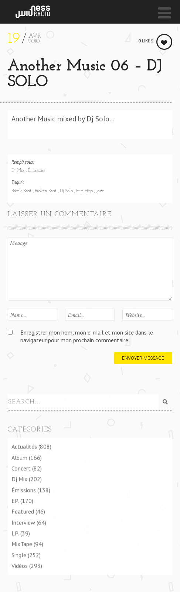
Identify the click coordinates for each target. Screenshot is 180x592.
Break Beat (22, 191)
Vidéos (19, 566)
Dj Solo (67, 191)
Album (19, 457)
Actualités (24, 446)
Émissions (36, 170)
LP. (15, 533)
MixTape (21, 544)
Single (18, 554)
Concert (21, 468)
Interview (23, 522)
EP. (15, 501)
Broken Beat (46, 191)
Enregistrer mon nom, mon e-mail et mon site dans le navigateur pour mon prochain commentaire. (86, 336)
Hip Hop (85, 191)
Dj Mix (18, 170)
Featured (22, 511)
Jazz (99, 191)
